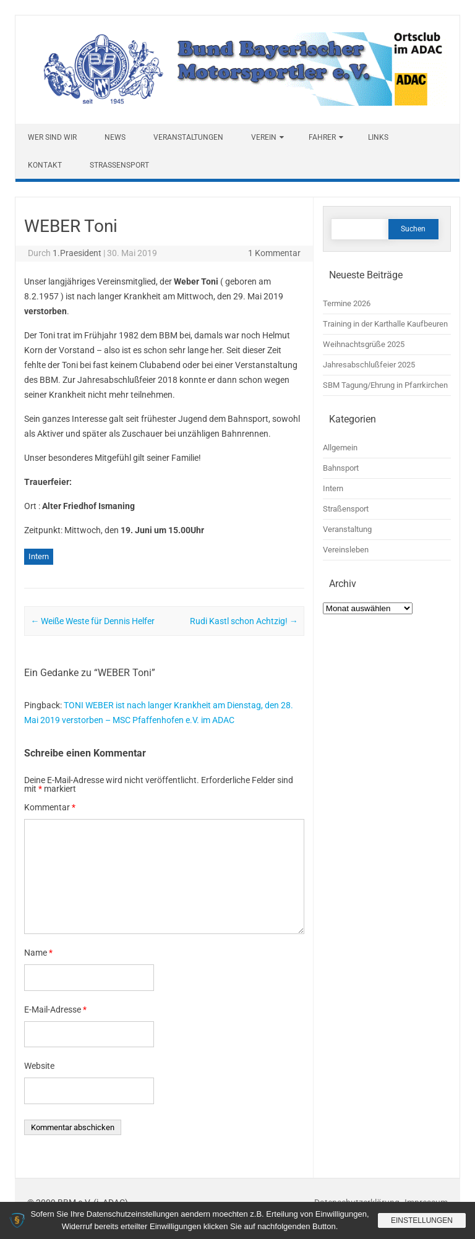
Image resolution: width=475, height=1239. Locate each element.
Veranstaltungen (188, 137)
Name (38, 953)
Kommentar (49, 807)
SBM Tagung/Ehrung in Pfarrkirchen (385, 385)
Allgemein (340, 447)
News (115, 137)
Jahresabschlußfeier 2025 (369, 364)
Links (378, 137)
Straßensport (119, 165)
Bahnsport (341, 468)
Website (39, 1066)
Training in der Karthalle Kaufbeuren (385, 323)
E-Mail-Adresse (55, 1009)
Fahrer (322, 137)
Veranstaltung (347, 529)
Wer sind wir (52, 137)
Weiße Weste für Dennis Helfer (92, 621)
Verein (263, 137)
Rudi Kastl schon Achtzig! (244, 621)
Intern (38, 556)
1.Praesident (77, 253)
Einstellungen (422, 1220)
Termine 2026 (346, 303)
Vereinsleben (346, 549)
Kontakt (45, 165)
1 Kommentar (274, 253)
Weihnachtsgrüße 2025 (363, 344)
